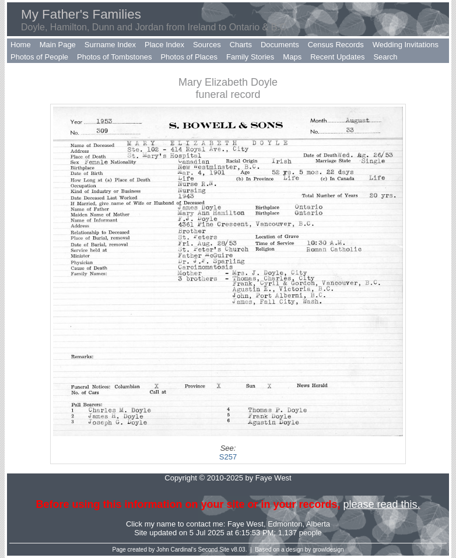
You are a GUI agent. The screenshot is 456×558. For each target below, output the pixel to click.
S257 (228, 456)
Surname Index (110, 44)
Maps (292, 56)
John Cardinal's (176, 549)
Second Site (214, 549)
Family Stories (250, 56)
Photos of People (39, 56)
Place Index (164, 44)
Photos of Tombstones (114, 56)
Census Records (336, 44)
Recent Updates (337, 56)
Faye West (245, 524)
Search (385, 56)
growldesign (328, 549)
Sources (207, 44)
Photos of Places (189, 56)
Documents (280, 44)
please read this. (381, 504)
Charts (241, 44)
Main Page (58, 44)
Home (20, 44)
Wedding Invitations (406, 44)
